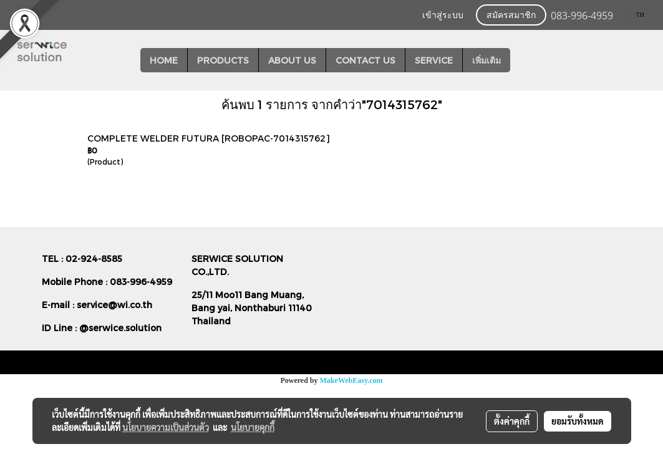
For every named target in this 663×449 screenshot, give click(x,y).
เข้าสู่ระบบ (442, 15)
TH (635, 14)
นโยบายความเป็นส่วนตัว (165, 427)
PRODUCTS (223, 60)
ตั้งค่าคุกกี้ (512, 421)
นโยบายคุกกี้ (252, 427)
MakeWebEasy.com (351, 380)
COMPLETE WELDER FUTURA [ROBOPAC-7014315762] (208, 138)
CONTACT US (365, 60)
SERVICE (434, 60)
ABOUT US (292, 60)
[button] (521, 60)
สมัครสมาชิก (511, 15)
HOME (164, 60)
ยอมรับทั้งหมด (577, 421)
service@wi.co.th (114, 304)
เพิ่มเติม (486, 60)
